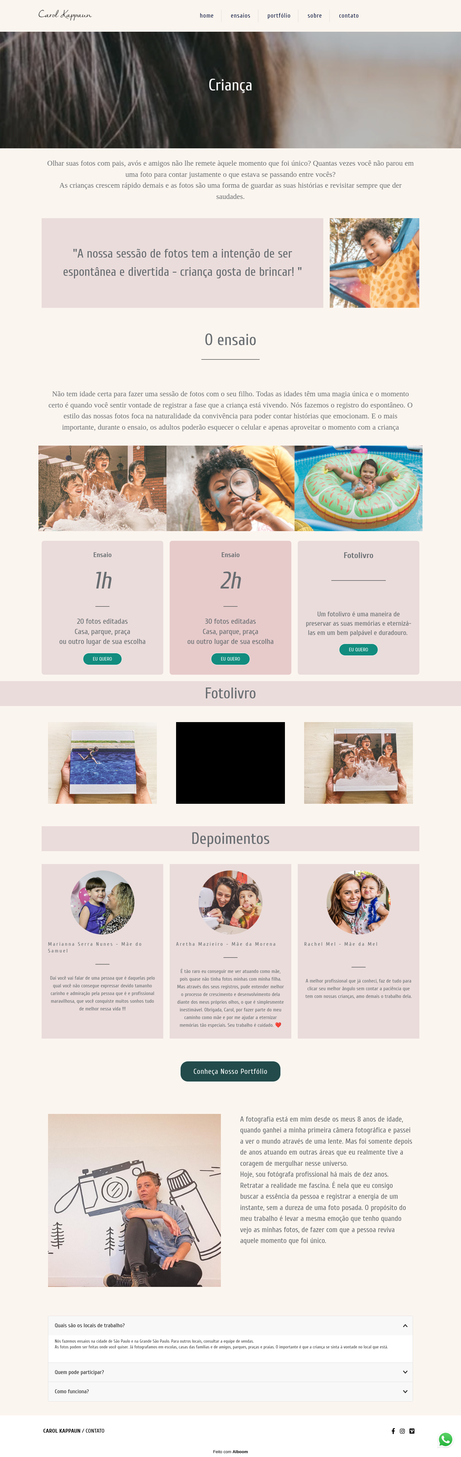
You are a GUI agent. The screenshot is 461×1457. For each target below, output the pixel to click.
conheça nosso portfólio (230, 1071)
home (207, 15)
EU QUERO (102, 659)
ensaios (241, 15)
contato (349, 15)
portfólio (279, 15)
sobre (315, 15)
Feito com (230, 1451)
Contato (95, 1431)
